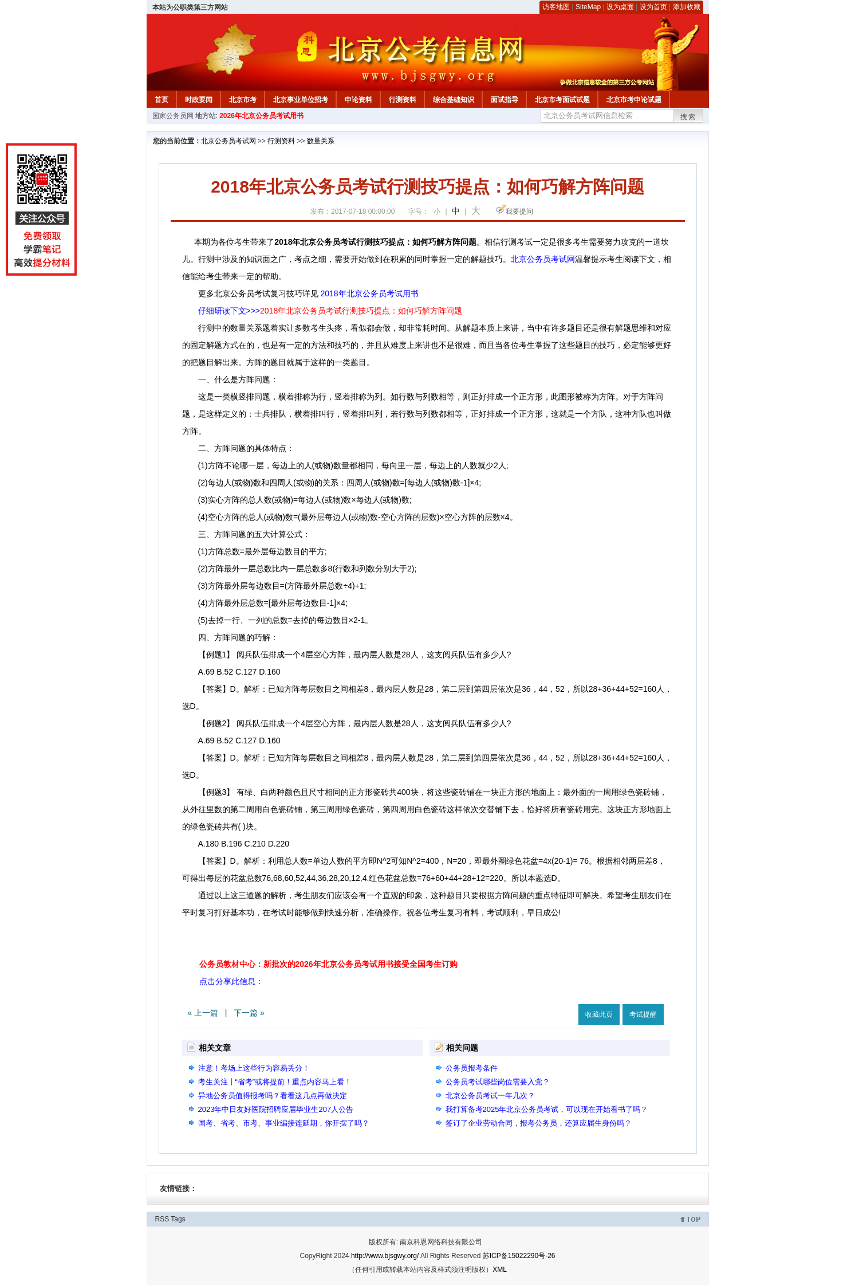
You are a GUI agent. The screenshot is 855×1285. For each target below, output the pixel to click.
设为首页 (653, 7)
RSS (162, 1219)
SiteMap (588, 7)
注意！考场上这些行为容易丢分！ (254, 1068)
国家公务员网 (173, 116)
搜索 (688, 117)
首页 (161, 100)
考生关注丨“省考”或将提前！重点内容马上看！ (275, 1082)
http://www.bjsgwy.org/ (385, 1256)
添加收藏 (686, 7)
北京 (543, 259)
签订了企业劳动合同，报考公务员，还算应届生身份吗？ (539, 1123)
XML (499, 1270)
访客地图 (556, 7)
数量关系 (320, 141)
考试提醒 (643, 1014)
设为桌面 (620, 7)
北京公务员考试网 (228, 141)
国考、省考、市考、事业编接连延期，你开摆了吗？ (283, 1123)
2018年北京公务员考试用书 (369, 293)
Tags (178, 1219)
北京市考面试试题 (562, 100)
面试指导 (504, 100)
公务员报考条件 (472, 1068)
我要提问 (519, 211)
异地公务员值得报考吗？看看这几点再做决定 (272, 1095)
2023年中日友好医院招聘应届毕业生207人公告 (276, 1109)
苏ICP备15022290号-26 (519, 1256)
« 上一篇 (203, 1012)
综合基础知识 (453, 100)
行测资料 (402, 100)
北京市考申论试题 (633, 100)
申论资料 (358, 100)
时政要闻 (198, 100)
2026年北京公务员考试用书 (261, 116)
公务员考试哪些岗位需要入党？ (498, 1082)
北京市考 (243, 100)
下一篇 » (249, 1012)
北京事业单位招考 (300, 100)
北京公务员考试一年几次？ (490, 1095)
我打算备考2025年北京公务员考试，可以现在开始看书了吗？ (547, 1109)
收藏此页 (599, 1014)
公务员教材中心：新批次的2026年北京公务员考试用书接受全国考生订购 (328, 964)
